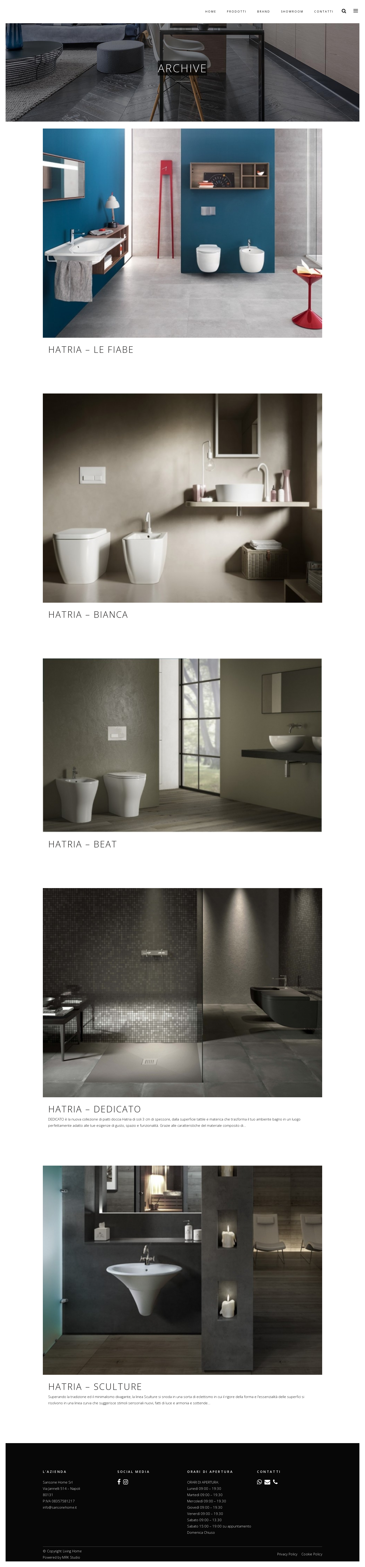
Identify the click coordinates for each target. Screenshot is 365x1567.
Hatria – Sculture (95, 1386)
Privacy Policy (287, 1554)
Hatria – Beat (82, 844)
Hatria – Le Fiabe (91, 349)
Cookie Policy (311, 1554)
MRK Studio (71, 1557)
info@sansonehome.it (60, 1507)
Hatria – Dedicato (94, 1109)
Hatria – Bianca (88, 614)
